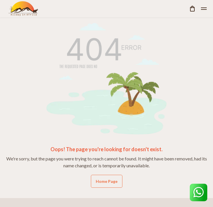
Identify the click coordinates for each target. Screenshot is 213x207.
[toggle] (203, 8)
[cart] (192, 8)
